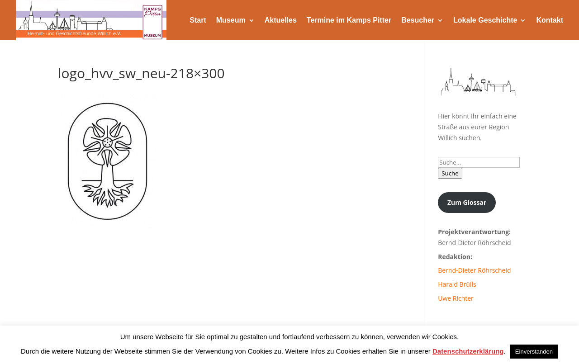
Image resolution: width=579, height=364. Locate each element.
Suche (450, 173)
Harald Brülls (457, 284)
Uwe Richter (456, 298)
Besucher (417, 20)
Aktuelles (281, 20)
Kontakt (549, 20)
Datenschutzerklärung (468, 351)
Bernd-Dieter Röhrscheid (474, 270)
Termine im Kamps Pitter (349, 20)
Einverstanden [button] (534, 351)
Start (198, 20)
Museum (231, 20)
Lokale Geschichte (485, 20)
